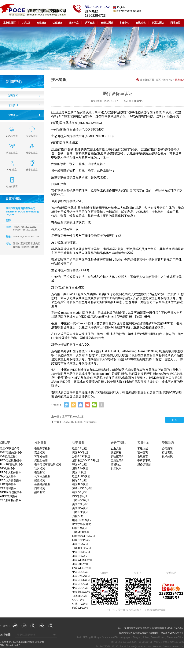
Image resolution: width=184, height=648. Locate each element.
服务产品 (74, 22)
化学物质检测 (42, 476)
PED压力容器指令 (10, 480)
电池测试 (39, 472)
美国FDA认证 (80, 508)
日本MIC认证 (80, 595)
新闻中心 (167, 79)
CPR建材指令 (8, 488)
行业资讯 (13, 105)
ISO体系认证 (79, 496)
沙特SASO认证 (81, 456)
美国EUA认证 (80, 544)
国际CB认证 (79, 480)
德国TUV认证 (80, 484)
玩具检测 (39, 468)
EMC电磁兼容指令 (11, 452)
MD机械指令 (7, 468)
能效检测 (39, 480)
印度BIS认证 (79, 528)
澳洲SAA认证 (80, 468)
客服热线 (142, 448)
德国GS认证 (79, 492)
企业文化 (116, 448)
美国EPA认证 (80, 556)
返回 (174, 419)
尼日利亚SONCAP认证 (85, 460)
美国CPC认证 (80, 583)
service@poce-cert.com (127, 10)
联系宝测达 (158, 22)
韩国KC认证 (79, 464)
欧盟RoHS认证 (81, 476)
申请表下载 (144, 460)
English (119, 7)
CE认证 (26, 22)
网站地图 (175, 22)
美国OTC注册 (80, 563)
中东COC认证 (80, 571)
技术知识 (13, 114)
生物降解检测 (42, 484)
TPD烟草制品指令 (10, 500)
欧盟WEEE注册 (81, 567)
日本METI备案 (80, 532)
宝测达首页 (9, 22)
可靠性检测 (41, 456)
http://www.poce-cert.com (171, 646)
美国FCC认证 (80, 452)
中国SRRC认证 (81, 552)
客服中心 (124, 22)
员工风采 (116, 468)
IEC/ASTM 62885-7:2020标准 (79, 421)
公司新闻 (13, 95)
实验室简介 (117, 456)
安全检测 (39, 452)
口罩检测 (39, 488)
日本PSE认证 (80, 512)
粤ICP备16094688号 (10, 645)
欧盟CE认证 (79, 448)
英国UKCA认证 (81, 575)
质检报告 (77, 516)
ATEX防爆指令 (8, 496)
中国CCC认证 (80, 587)
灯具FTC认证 (80, 603)
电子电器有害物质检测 (47, 464)
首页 (158, 79)
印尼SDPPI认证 (81, 540)
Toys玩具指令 (8, 476)
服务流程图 (144, 464)
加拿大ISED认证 (82, 488)
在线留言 (142, 456)
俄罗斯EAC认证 (81, 591)
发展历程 (116, 452)
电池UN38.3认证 (82, 520)
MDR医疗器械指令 (11, 492)
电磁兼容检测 (42, 448)
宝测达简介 (117, 460)
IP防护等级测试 (81, 524)
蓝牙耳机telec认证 (72, 416)
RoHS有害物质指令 (11, 464)
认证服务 (57, 22)
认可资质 (90, 22)
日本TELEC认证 (81, 548)
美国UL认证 (79, 472)
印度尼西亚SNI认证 (83, 536)
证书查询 (142, 452)
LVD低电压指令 (9, 456)
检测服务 (41, 22)
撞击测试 (39, 492)
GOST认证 (78, 599)
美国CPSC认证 (81, 579)
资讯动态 (140, 22)
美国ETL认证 (80, 504)
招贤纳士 (116, 464)
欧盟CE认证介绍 (10, 448)
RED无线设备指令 (11, 460)
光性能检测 (41, 460)
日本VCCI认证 (80, 500)
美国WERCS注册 (82, 559)
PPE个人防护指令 (10, 472)
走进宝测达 (107, 22)
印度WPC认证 (80, 607)
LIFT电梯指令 (8, 484)
